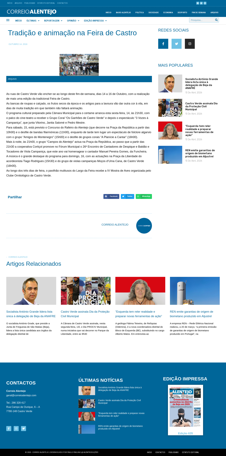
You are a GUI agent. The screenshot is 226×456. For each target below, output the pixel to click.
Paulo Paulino (74, 452)
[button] (111, 196)
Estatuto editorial (190, 452)
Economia (168, 12)
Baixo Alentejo (123, 12)
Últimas (33, 20)
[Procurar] (216, 20)
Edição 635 (185, 433)
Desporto (182, 12)
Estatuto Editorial (46, 3)
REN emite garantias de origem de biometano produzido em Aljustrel (200, 155)
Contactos (62, 3)
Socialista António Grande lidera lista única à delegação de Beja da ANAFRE (201, 86)
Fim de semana (199, 12)
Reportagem (53, 20)
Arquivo (18, 3)
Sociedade (153, 12)
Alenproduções (90, 452)
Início (9, 3)
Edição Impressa (95, 20)
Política (139, 12)
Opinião (73, 20)
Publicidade (29, 3)
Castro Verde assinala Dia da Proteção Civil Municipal (201, 108)
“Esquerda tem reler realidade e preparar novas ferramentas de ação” (199, 133)
